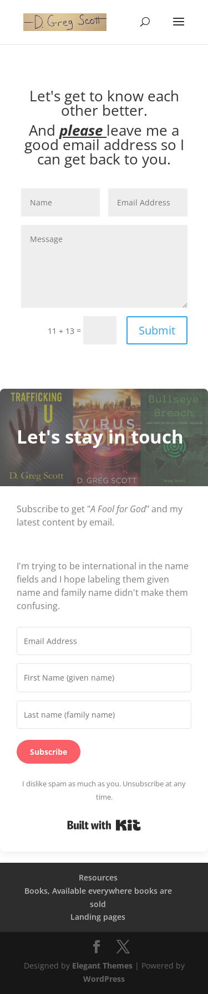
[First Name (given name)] (104, 677)
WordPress (104, 979)
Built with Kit (104, 825)
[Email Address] (104, 641)
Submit (157, 330)
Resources (98, 877)
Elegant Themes (102, 965)
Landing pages (97, 916)
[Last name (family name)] (104, 715)
